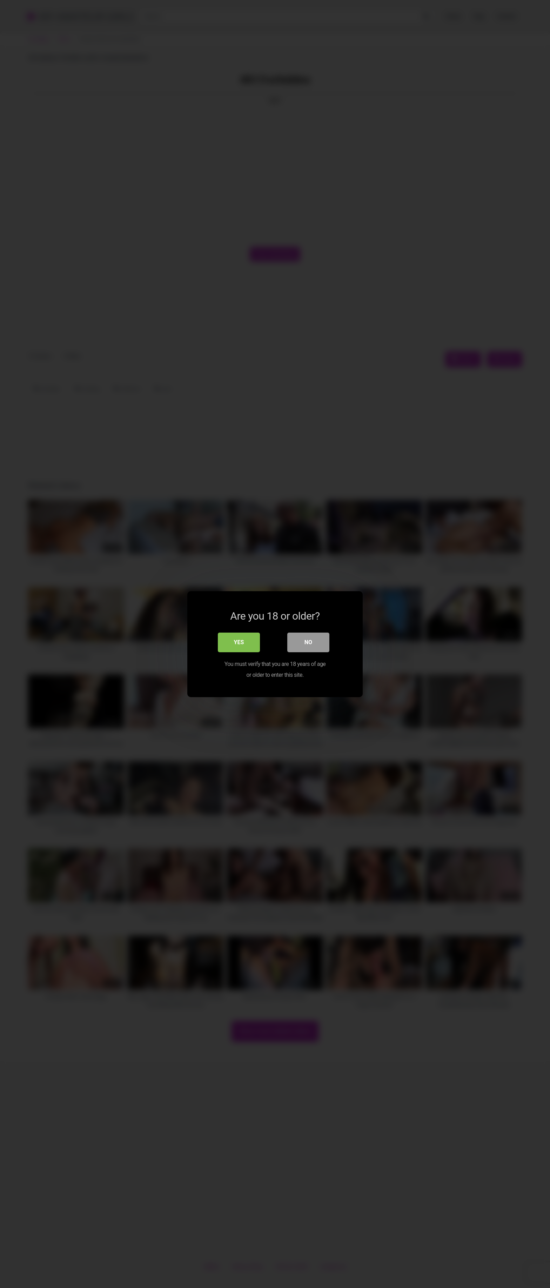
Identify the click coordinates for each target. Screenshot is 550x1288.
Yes (239, 642)
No (308, 642)
